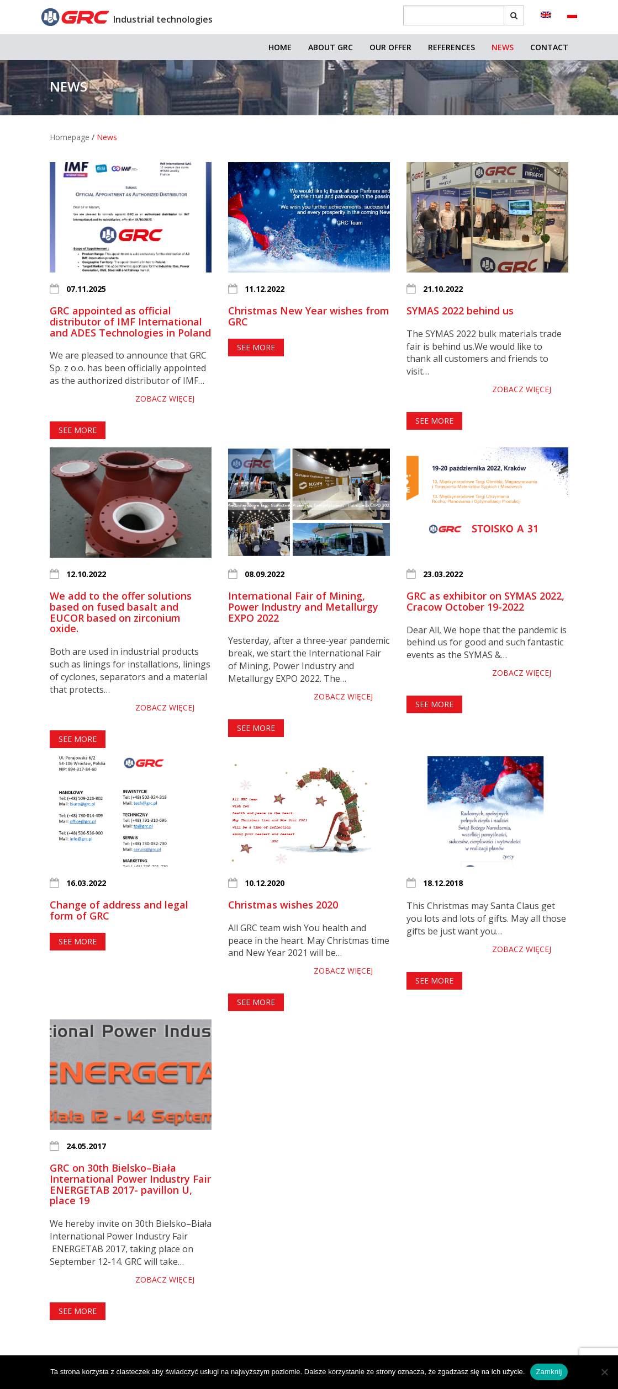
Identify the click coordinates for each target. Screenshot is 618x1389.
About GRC (330, 47)
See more (78, 430)
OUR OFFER (390, 47)
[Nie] (604, 1371)
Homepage (69, 137)
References (451, 47)
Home (280, 47)
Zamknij (549, 1371)
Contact (549, 47)
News (503, 47)
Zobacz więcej (164, 398)
